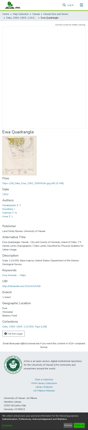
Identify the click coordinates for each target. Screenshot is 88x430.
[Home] (15, 5)
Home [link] (5, 14)
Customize (7, 425)
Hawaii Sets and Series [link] (55, 14)
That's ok (79, 425)
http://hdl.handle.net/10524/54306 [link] (21, 286)
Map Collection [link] (21, 14)
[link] (33, 183)
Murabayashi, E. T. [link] (11, 205)
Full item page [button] (13, 333)
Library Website (44, 387)
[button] (64, 5)
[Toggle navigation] (81, 5)
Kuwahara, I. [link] (8, 209)
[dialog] (44, 421)
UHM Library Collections (44, 383)
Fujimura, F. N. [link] (9, 212)
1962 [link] (5, 194)
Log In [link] (70, 5)
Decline (68, 425)
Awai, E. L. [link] (7, 216)
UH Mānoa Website (44, 390)
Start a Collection (44, 379)
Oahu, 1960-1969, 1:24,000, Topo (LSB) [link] (21, 17)
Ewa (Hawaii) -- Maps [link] (14, 275)
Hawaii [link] (36, 14)
